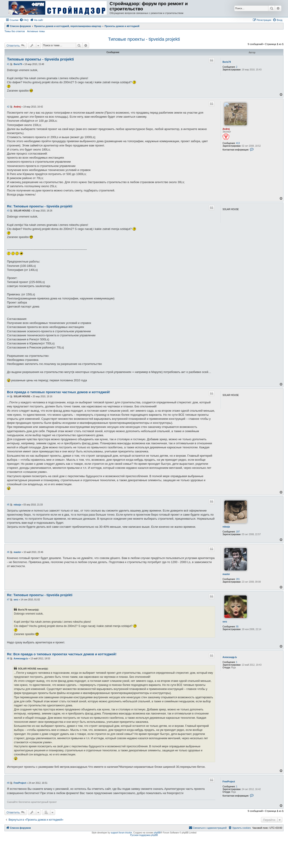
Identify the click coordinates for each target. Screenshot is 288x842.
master (226, 574)
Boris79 (227, 62)
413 (238, 143)
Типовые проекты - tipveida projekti (144, 39)
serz (225, 621)
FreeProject (229, 781)
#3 (8, 210)
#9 (8, 783)
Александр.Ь (230, 657)
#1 (8, 64)
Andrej (226, 129)
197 (238, 531)
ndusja (226, 526)
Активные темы (36, 31)
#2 (8, 107)
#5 (8, 504)
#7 (8, 599)
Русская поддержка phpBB (144, 835)
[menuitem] (24, 20)
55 (237, 626)
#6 (8, 552)
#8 (8, 658)
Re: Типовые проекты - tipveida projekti (39, 206)
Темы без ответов (14, 31)
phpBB (157, 832)
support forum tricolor (121, 832)
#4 (8, 396)
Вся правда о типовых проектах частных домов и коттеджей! (58, 392)
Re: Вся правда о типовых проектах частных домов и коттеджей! (61, 654)
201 (238, 579)
